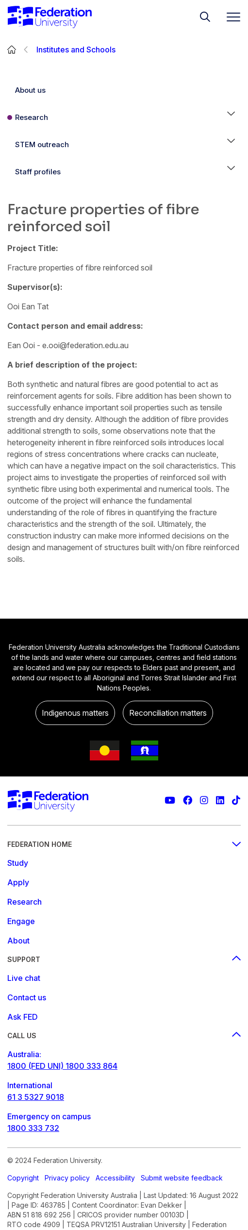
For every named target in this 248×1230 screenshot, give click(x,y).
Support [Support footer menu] (124, 959)
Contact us (26, 997)
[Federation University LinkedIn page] (220, 800)
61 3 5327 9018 (35, 1097)
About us (30, 90)
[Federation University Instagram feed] (204, 800)
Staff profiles (38, 171)
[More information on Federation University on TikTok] (236, 800)
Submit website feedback (182, 1178)
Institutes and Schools (76, 49)
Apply (18, 882)
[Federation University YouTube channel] (170, 800)
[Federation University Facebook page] (187, 800)
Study (17, 863)
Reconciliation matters (168, 713)
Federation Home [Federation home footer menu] (124, 844)
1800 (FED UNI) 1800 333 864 (62, 1066)
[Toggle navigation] (229, 16)
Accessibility (115, 1178)
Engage (21, 921)
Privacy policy (67, 1178)
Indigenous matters (75, 713)
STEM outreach (42, 144)
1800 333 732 (33, 1128)
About (18, 940)
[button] (231, 117)
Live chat (23, 978)
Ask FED (22, 1017)
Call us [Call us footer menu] (124, 1035)
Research (31, 117)
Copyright (23, 1178)
